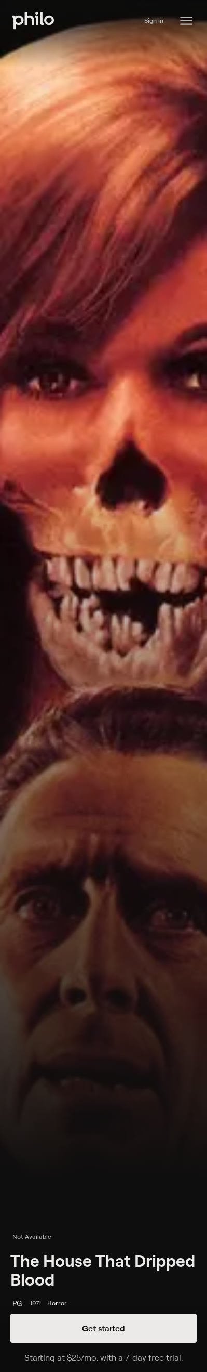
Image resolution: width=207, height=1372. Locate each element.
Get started (103, 1328)
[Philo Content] (186, 20)
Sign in (153, 20)
